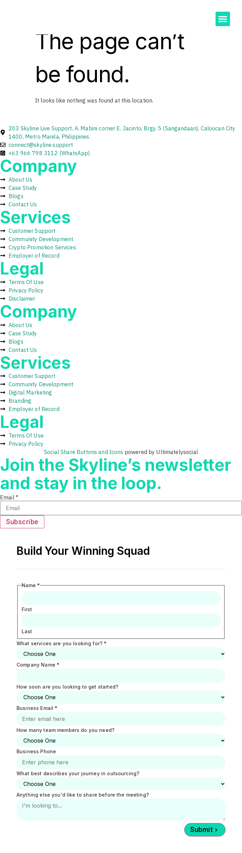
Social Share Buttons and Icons (83, 452)
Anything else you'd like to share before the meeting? (82, 794)
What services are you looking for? (61, 643)
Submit (201, 829)
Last (27, 631)
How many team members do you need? (65, 730)
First (27, 609)
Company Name (37, 664)
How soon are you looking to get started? (67, 686)
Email (9, 497)
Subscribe (22, 522)
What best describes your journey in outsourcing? (77, 773)
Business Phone (36, 751)
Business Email (36, 708)
